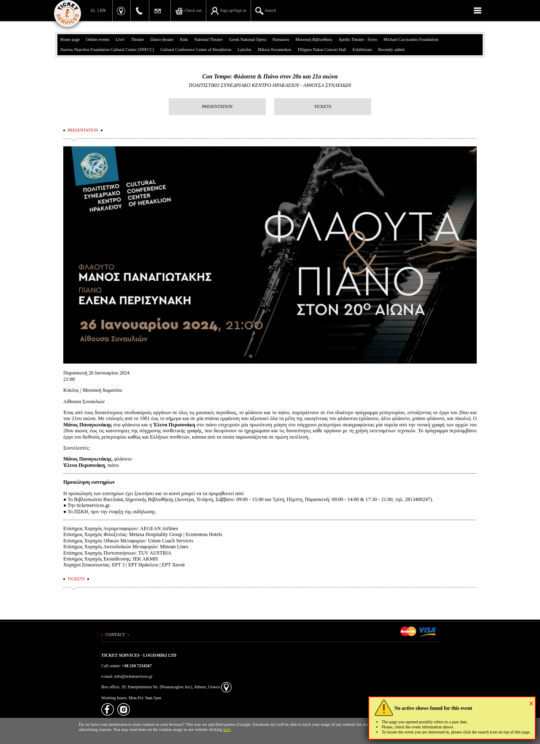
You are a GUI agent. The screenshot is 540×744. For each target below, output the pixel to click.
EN (102, 10)
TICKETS (322, 106)
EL (93, 10)
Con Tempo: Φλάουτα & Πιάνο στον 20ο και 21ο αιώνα (270, 76)
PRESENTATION (217, 106)
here (226, 729)
